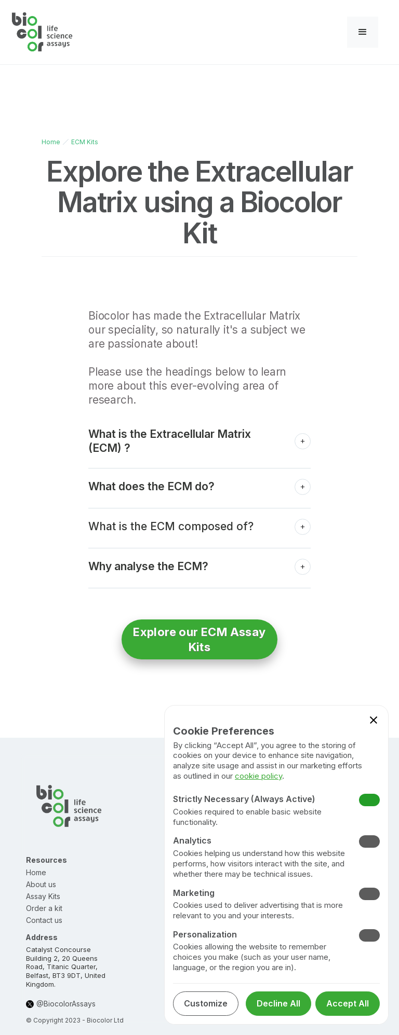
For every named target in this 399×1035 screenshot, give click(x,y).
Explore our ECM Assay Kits (199, 639)
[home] (42, 32)
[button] (362, 32)
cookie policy (258, 776)
